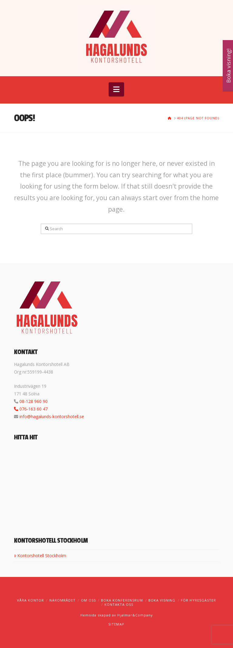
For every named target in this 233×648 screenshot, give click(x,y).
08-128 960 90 (33, 401)
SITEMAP (116, 624)
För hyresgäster (198, 600)
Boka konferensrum (122, 600)
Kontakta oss (118, 604)
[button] (116, 89)
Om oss (88, 600)
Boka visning (161, 600)
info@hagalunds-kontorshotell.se (51, 416)
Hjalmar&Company (134, 615)
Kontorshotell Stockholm (40, 555)
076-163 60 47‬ (33, 409)
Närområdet (62, 600)
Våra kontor (30, 600)
